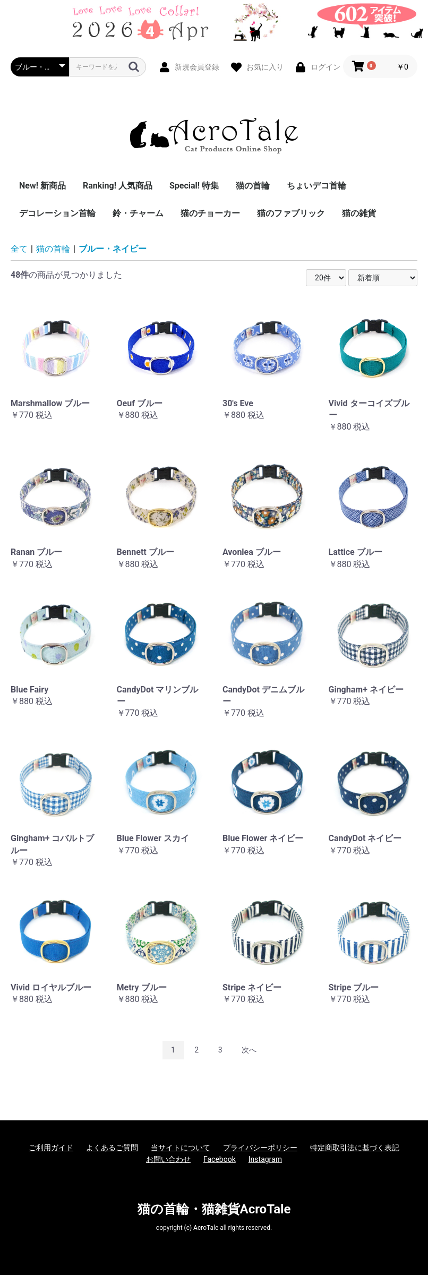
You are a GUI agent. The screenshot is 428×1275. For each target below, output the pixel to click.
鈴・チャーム (138, 213)
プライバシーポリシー (260, 1147)
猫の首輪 (253, 186)
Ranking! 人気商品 (117, 186)
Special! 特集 (194, 186)
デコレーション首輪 (57, 213)
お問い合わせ (168, 1159)
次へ (249, 1050)
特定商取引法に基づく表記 (354, 1147)
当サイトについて (180, 1147)
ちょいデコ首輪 (316, 186)
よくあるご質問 (112, 1147)
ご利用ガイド (51, 1147)
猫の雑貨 (359, 213)
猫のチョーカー (210, 213)
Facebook (219, 1159)
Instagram (265, 1159)
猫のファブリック (291, 213)
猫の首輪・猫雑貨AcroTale (214, 1209)
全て (19, 249)
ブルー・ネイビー (113, 249)
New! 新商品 (42, 186)
